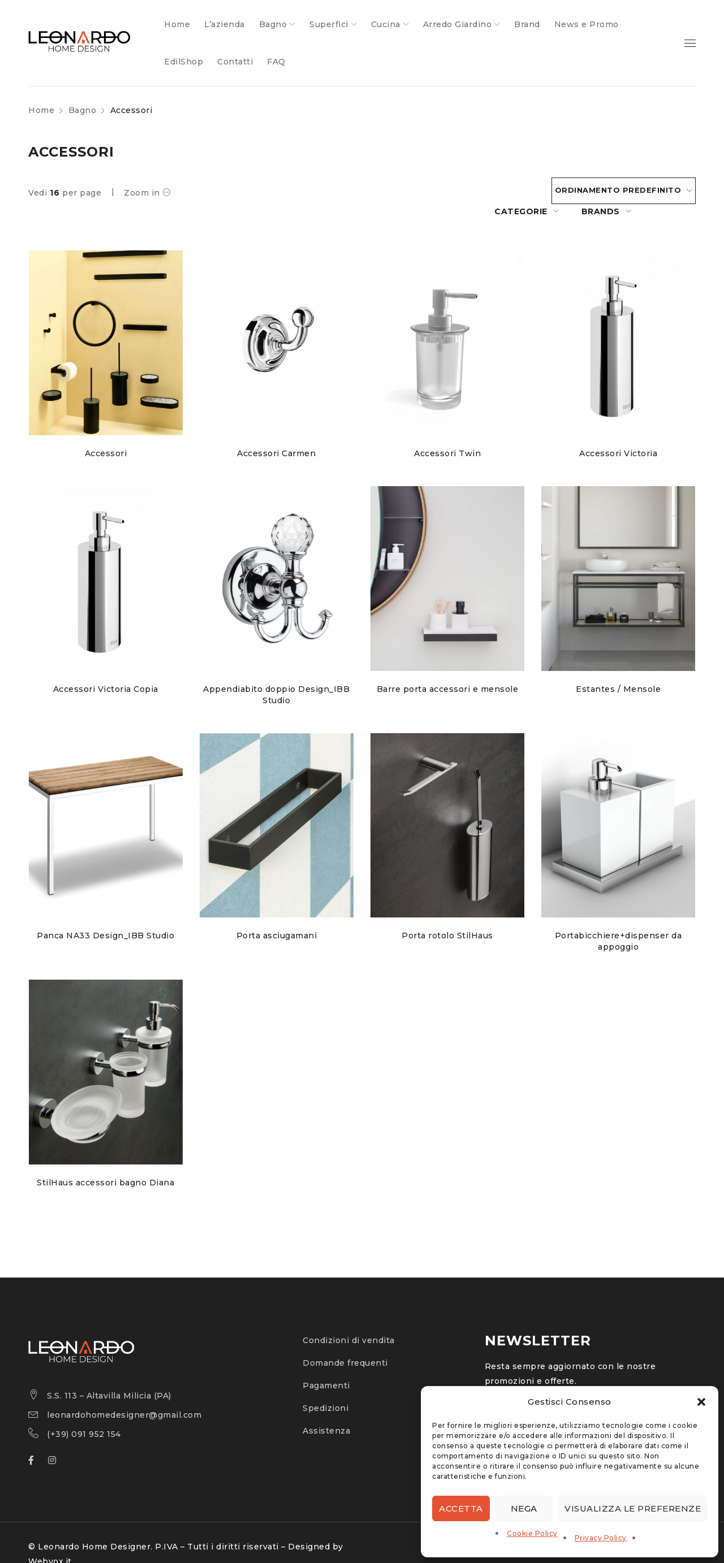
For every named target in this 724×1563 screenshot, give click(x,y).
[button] (701, 1402)
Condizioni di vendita (349, 1320)
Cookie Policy (532, 1533)
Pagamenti (326, 1366)
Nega (524, 1508)
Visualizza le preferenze (632, 1508)
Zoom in (142, 193)
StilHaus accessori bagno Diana (105, 1163)
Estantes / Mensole (618, 669)
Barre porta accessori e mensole (448, 669)
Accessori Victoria (619, 433)
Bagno (82, 110)
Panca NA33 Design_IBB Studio (105, 916)
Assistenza (326, 1411)
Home (41, 110)
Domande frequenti (345, 1343)
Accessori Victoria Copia (105, 669)
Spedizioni (325, 1388)
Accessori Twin (447, 433)
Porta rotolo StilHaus (448, 916)
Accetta (461, 1508)
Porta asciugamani (276, 916)
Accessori (105, 433)
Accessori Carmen (276, 433)
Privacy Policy (601, 1538)
